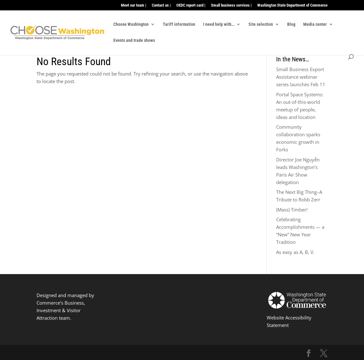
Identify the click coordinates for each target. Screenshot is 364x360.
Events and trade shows (134, 40)
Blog (291, 24)
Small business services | (231, 5)
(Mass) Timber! (292, 209)
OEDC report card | (190, 5)
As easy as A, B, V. (295, 252)
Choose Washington (131, 24)
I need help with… (218, 24)
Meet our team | (133, 5)
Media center (315, 24)
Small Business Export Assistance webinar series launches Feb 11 (300, 76)
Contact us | (161, 5)
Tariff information (179, 24)
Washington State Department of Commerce (292, 5)
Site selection (260, 24)
